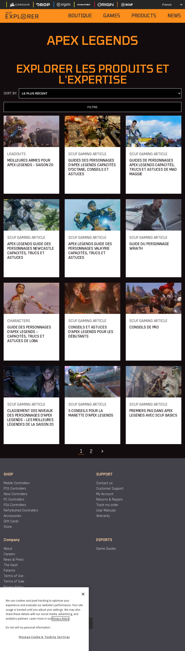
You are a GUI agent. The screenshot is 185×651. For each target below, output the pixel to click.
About (8, 549)
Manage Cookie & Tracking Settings (44, 637)
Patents (9, 570)
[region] (44, 619)
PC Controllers (14, 499)
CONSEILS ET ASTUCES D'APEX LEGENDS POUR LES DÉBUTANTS (90, 332)
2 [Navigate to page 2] (91, 451)
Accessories (12, 516)
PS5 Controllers (15, 488)
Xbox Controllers (15, 494)
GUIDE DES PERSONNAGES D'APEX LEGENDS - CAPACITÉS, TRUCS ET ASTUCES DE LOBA (29, 334)
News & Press (14, 559)
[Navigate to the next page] (102, 451)
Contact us (104, 483)
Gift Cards (11, 521)
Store (8, 527)
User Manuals (106, 510)
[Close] (83, 594)
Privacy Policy (13, 587)
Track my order (107, 505)
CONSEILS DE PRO (144, 327)
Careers (9, 554)
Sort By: (10, 93)
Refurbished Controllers (21, 510)
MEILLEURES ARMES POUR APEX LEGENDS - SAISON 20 (30, 162)
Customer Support (109, 488)
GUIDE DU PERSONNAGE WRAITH (149, 246)
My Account (104, 494)
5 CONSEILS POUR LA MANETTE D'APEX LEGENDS (90, 413)
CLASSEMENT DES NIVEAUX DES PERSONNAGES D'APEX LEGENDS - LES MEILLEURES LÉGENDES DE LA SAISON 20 (30, 417)
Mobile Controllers (17, 483)
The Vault (11, 565)
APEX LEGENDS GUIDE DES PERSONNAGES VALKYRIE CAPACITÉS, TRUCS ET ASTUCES (90, 251)
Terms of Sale (14, 581)
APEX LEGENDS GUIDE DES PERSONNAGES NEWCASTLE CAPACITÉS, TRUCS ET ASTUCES (30, 251)
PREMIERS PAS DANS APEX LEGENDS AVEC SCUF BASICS (153, 413)
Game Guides (106, 549)
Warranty (103, 516)
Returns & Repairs (109, 499)
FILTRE (92, 107)
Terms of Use (13, 576)
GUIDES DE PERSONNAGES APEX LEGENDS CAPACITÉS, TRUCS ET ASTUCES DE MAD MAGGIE (153, 167)
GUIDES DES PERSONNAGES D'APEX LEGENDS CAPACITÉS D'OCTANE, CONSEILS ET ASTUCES (92, 167)
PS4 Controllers (15, 505)
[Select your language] (168, 4)
